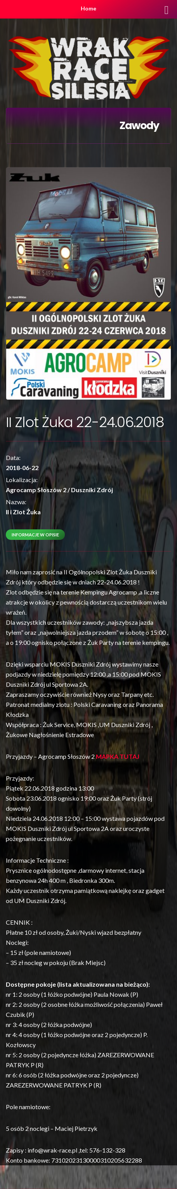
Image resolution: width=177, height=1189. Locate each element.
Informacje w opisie (35, 534)
